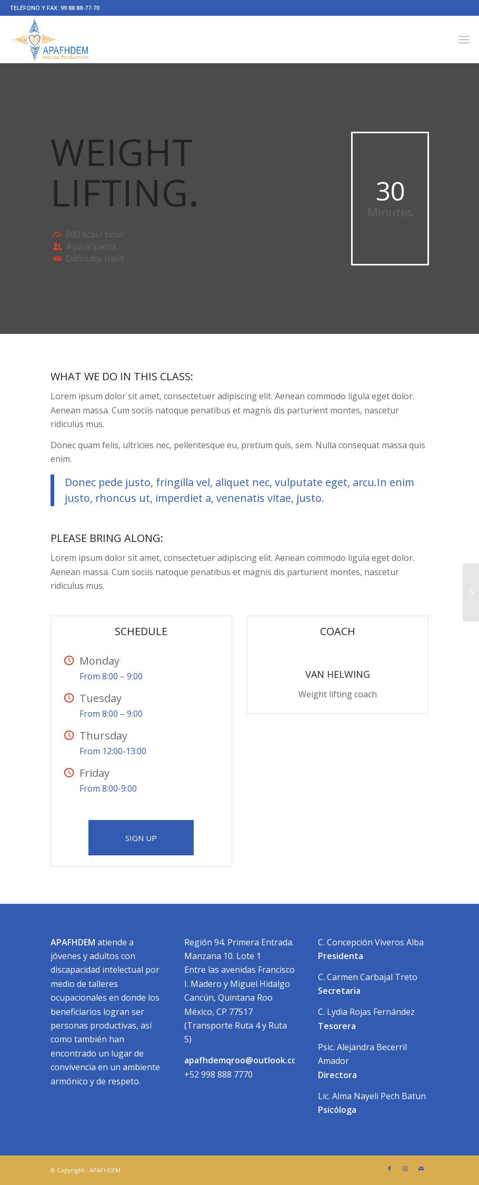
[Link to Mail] (421, 1169)
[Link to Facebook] (389, 1169)
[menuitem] (464, 39)
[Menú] (464, 39)
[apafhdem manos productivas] (50, 39)
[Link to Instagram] (405, 1169)
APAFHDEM (105, 1170)
